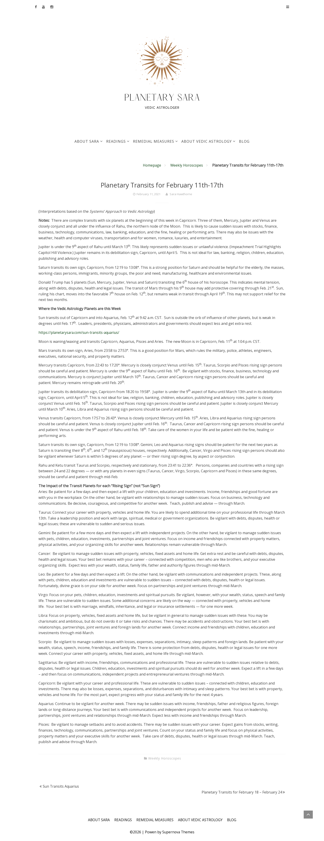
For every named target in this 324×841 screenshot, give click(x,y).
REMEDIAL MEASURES (153, 141)
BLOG (244, 141)
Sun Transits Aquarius (61, 786)
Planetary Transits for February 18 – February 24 (241, 792)
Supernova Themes (178, 832)
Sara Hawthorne (181, 194)
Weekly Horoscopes (186, 165)
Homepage (151, 165)
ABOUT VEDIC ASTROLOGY (206, 141)
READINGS (116, 141)
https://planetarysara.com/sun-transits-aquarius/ (80, 332)
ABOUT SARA (86, 141)
